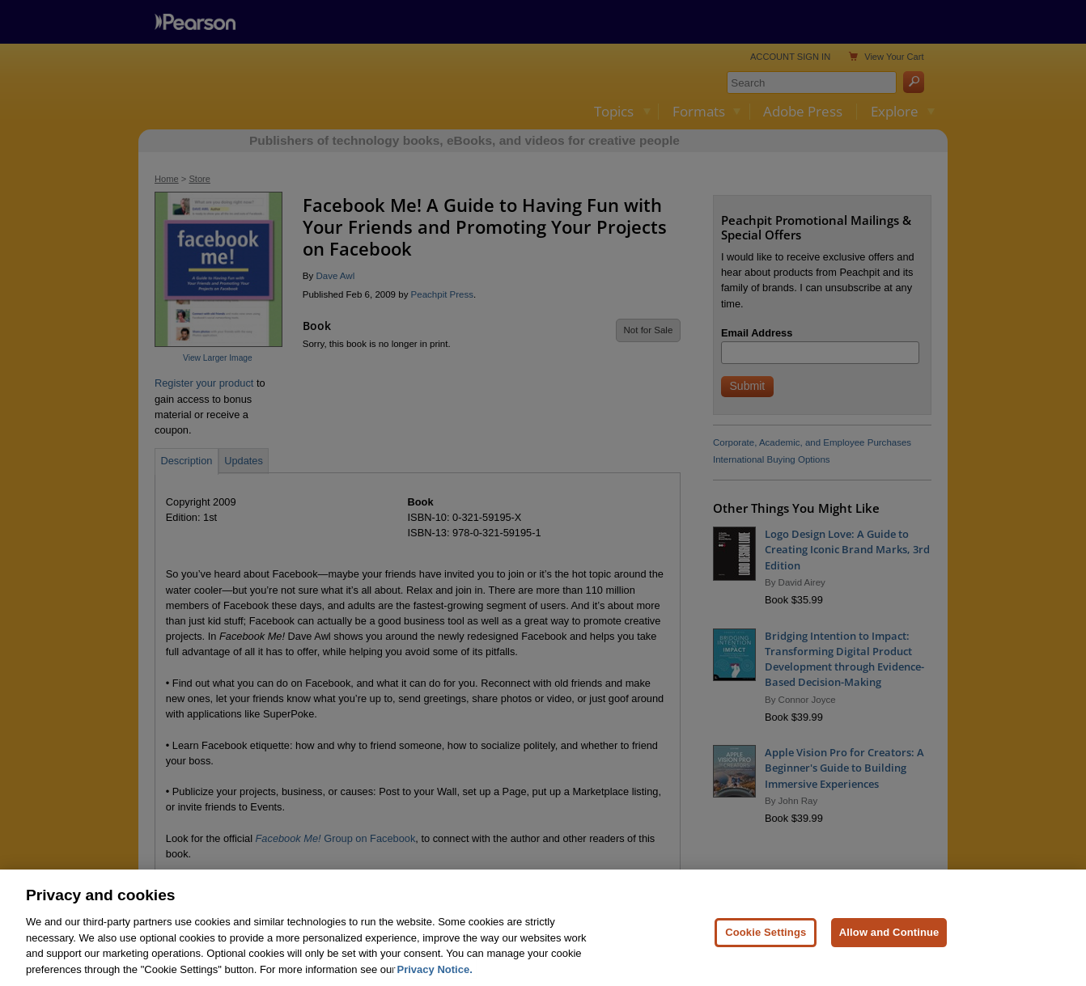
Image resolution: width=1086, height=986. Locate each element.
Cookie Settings (765, 942)
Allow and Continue (889, 942)
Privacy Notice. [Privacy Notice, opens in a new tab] (435, 979)
